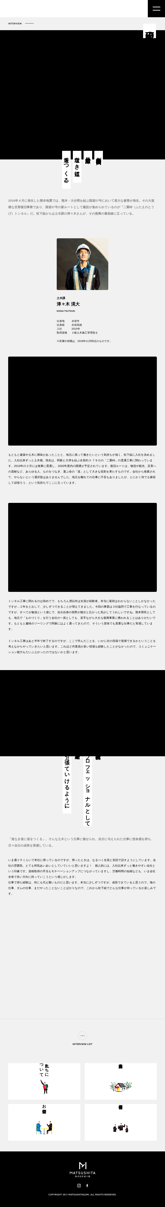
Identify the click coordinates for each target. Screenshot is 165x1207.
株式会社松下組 (24, 8)
